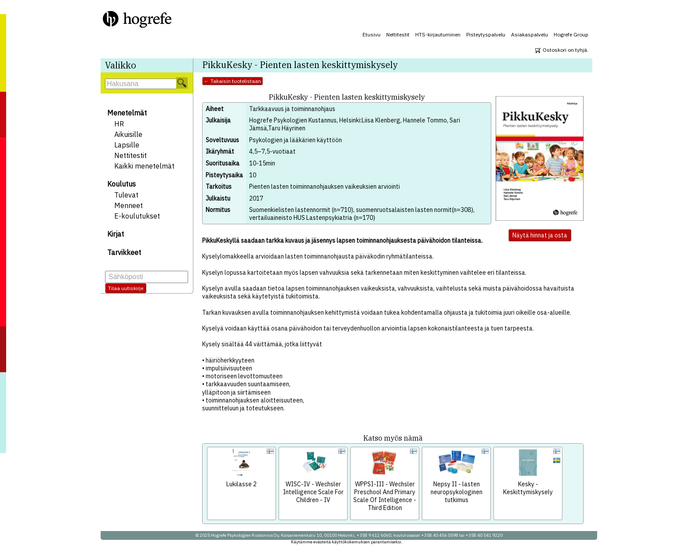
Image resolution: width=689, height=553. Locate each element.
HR (119, 123)
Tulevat (126, 194)
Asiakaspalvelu (529, 34)
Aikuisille (128, 134)
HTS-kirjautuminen (438, 34)
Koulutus (121, 184)
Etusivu (372, 34)
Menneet (128, 205)
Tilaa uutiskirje (125, 288)
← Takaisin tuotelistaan (232, 81)
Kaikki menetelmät (144, 166)
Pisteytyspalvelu (485, 34)
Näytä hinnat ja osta (539, 235)
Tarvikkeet (124, 252)
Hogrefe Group (571, 34)
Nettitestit (398, 34)
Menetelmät (127, 112)
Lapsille (126, 144)
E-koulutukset (137, 216)
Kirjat (115, 234)
